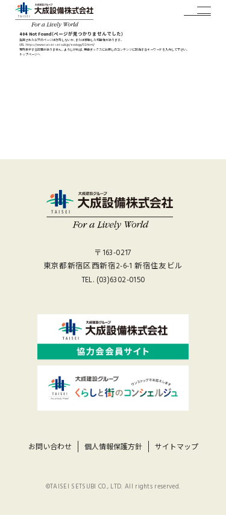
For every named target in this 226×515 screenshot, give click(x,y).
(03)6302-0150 (120, 280)
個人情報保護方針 (113, 447)
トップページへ (29, 54)
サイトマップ (176, 447)
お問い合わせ (50, 447)
